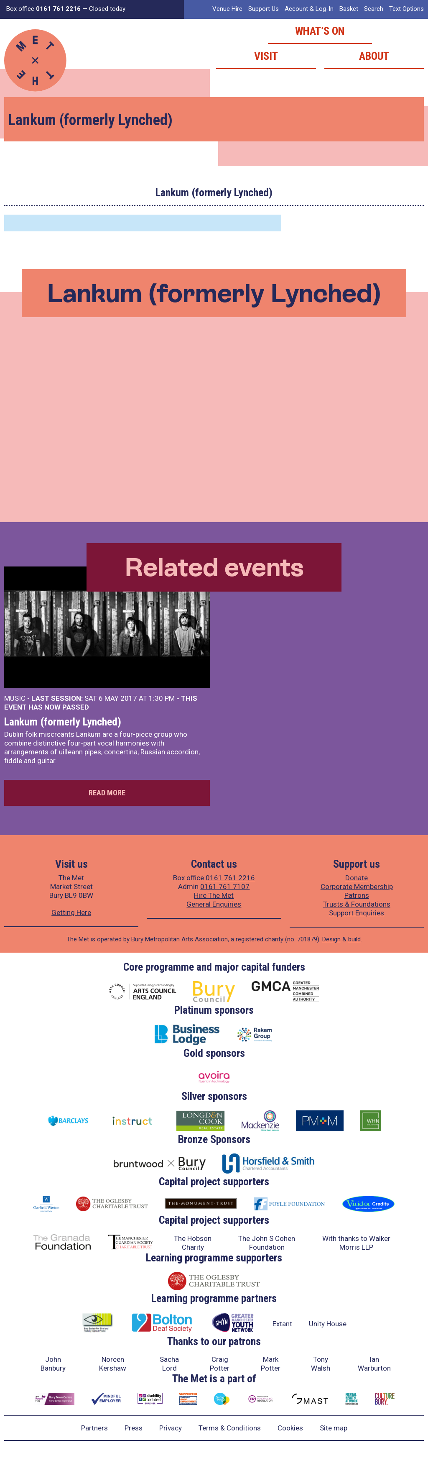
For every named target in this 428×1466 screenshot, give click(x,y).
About (374, 56)
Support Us (263, 9)
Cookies (290, 1428)
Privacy (170, 1428)
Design (331, 939)
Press (134, 1428)
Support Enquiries (356, 913)
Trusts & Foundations (356, 904)
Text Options (406, 9)
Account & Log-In (309, 9)
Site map (333, 1428)
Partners (94, 1428)
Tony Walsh (320, 1363)
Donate (356, 878)
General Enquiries (213, 904)
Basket (348, 9)
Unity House (327, 1324)
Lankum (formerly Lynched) (62, 721)
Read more (107, 792)
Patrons (356, 895)
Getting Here (71, 912)
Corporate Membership (357, 886)
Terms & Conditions (230, 1428)
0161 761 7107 (225, 886)
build (354, 939)
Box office (43, 9)
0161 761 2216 (230, 878)
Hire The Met (214, 895)
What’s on (320, 31)
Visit (266, 56)
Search (373, 9)
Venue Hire (227, 9)
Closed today (107, 9)
